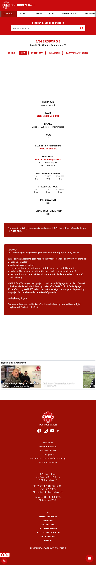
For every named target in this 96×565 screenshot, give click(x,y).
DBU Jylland (48, 525)
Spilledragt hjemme (48, 174)
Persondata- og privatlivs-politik (48, 548)
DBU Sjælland (48, 537)
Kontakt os (48, 443)
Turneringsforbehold (48, 211)
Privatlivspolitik (48, 451)
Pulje (48, 135)
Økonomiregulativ (48, 447)
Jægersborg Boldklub (48, 116)
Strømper (60, 176)
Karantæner (54, 53)
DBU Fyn (48, 521)
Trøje (36, 176)
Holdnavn (48, 102)
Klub (48, 113)
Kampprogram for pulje (77, 53)
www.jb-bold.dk (48, 149)
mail (75, 228)
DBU (48, 513)
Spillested (48, 157)
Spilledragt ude (48, 187)
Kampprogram (37, 53)
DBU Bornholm (48, 517)
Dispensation (48, 200)
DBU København (48, 529)
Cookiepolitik (48, 455)
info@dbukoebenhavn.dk (50, 492)
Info (23, 53)
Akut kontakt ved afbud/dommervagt (48, 459)
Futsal (48, 541)
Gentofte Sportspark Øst (48, 160)
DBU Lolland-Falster (48, 533)
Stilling (11, 53)
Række (48, 124)
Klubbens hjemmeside (48, 146)
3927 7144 (16, 231)
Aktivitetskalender (48, 463)
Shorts (48, 176)
